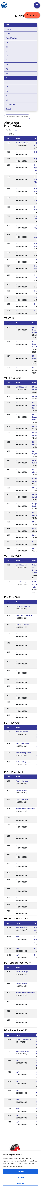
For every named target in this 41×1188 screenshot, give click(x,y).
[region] (20, 1169)
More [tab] (16, 130)
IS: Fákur (37, 284)
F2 (7, 56)
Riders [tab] (8, 25)
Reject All (20, 1183)
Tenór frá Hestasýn (22, 743)
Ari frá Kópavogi (21, 387)
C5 (7, 47)
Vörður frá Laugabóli (23, 606)
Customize (20, 1177)
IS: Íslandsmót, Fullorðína (36, 329)
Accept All (20, 1171)
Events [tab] (8, 34)
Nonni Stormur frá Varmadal (25, 808)
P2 (7, 65)
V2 (7, 100)
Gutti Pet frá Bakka (22, 143)
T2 (7, 82)
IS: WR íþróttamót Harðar (35, 584)
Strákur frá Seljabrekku (23, 753)
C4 (7, 42)
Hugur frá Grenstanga (23, 1039)
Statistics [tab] (9, 109)
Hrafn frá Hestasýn (22, 732)
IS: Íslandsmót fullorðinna (36, 344)
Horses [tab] (8, 29)
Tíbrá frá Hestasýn (22, 781)
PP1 (7, 73)
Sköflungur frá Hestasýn (24, 615)
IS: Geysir (35, 426)
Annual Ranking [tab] (11, 38)
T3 (7, 87)
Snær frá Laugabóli (22, 624)
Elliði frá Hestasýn (22, 790)
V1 (7, 96)
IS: (34, 304)
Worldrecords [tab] (10, 104)
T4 (7, 91)
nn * (17, 152)
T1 (7, 78)
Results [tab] (8, 130)
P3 (7, 69)
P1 (7, 60)
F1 (7, 51)
